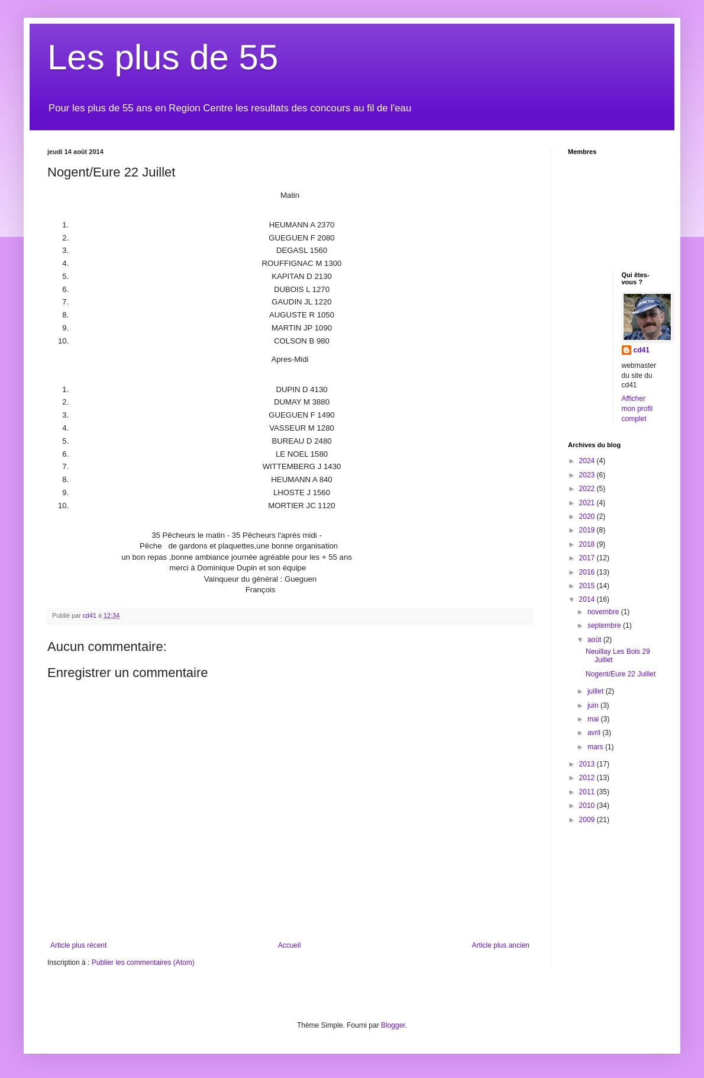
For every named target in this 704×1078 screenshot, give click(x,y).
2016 (588, 572)
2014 (588, 599)
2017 (588, 558)
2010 (588, 805)
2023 (588, 475)
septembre (605, 625)
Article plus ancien (500, 945)
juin (593, 705)
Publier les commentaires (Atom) (143, 962)
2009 (588, 820)
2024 (588, 461)
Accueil (289, 945)
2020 (588, 516)
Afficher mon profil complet (637, 408)
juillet (596, 691)
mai (594, 719)
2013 (588, 764)
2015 (588, 586)
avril (594, 733)
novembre (604, 612)
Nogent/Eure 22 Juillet (620, 674)
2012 (588, 778)
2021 (588, 503)
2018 (588, 544)
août (595, 640)
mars (596, 747)
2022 (588, 489)
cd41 (642, 350)
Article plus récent (78, 945)
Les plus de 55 (162, 57)
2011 (588, 792)
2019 (588, 530)
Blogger (393, 1025)
